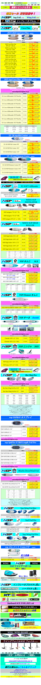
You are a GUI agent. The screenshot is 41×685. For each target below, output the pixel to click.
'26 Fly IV (14, 177)
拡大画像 (25, 555)
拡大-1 (21, 576)
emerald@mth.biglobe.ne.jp (20, 661)
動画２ (23, 568)
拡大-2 (26, 576)
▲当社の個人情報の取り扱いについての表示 (20, 672)
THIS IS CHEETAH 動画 (20, 326)
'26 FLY (13, 369)
